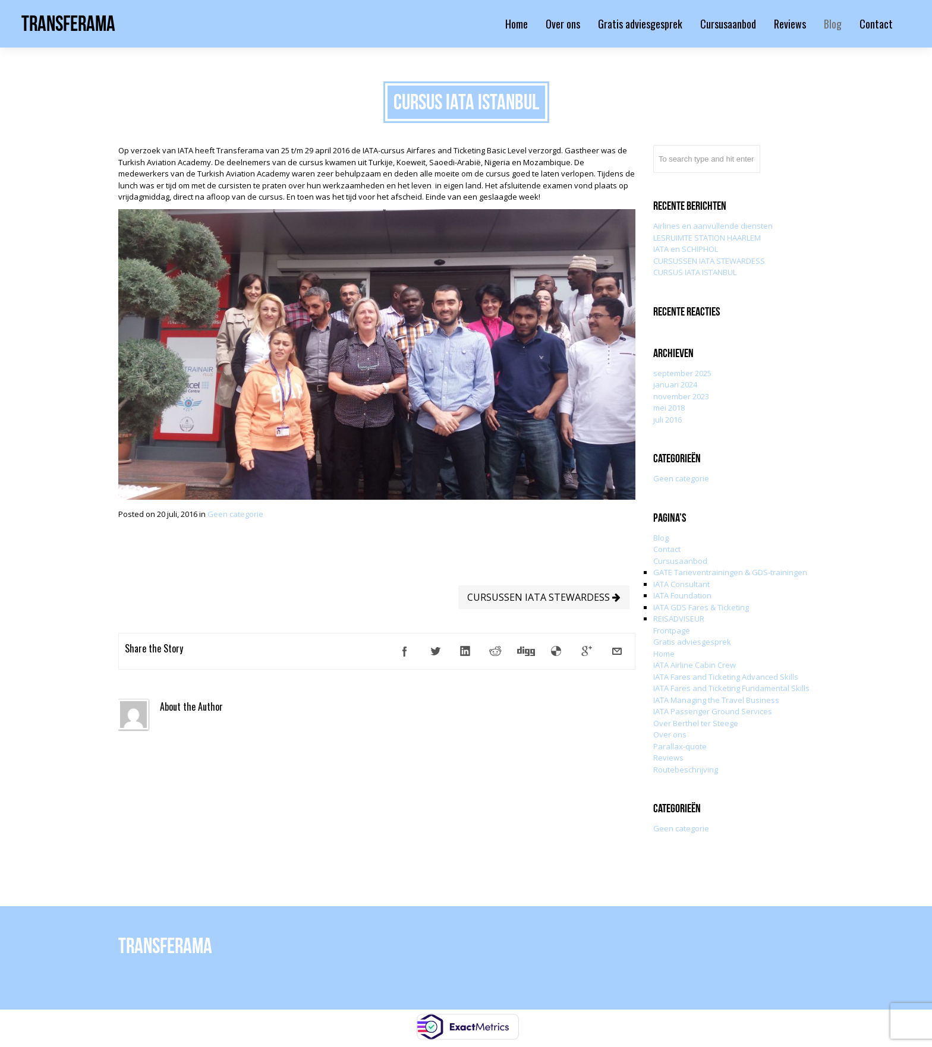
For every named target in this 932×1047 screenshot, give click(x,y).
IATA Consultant (681, 584)
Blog (661, 537)
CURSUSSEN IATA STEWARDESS (544, 597)
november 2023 (681, 396)
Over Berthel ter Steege (695, 723)
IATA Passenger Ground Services (712, 711)
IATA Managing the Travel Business (716, 700)
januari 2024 (675, 384)
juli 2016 (667, 419)
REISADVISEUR (678, 618)
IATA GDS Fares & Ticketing (701, 607)
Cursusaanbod (680, 561)
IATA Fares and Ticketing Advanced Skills (725, 676)
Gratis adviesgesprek (692, 641)
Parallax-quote (680, 746)
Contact (667, 549)
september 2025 (682, 373)
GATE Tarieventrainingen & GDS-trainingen (730, 572)
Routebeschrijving (685, 769)
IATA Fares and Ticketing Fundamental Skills (731, 688)
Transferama (68, 23)
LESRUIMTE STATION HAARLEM (707, 237)
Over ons (670, 734)
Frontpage (671, 630)
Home (664, 653)
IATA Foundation (682, 595)
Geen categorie (235, 514)
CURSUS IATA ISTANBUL (694, 272)
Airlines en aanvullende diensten (713, 225)
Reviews (668, 757)
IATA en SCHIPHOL (685, 249)
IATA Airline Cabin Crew (694, 665)
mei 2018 (669, 407)
